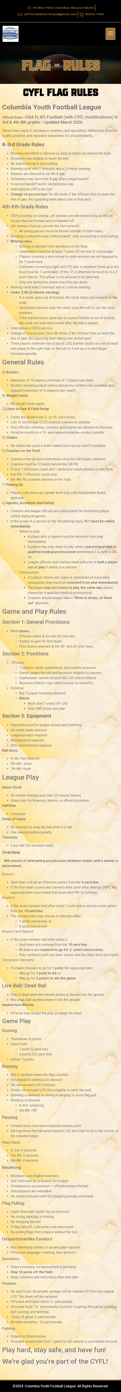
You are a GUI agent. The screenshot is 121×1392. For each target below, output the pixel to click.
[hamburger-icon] (110, 34)
